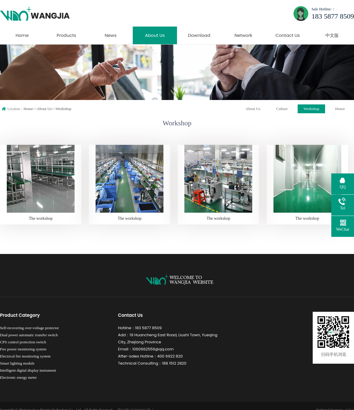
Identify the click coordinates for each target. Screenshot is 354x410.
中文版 (332, 35)
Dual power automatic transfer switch (29, 335)
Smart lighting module (17, 363)
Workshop (63, 108)
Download (199, 35)
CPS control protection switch (23, 342)
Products (66, 35)
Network (244, 35)
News (111, 35)
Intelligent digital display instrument (28, 370)
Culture (282, 108)
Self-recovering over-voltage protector (29, 328)
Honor (340, 108)
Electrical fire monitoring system (25, 356)
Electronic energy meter (18, 377)
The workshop (41, 218)
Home (22, 35)
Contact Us (288, 35)
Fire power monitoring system (23, 349)
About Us (155, 35)
